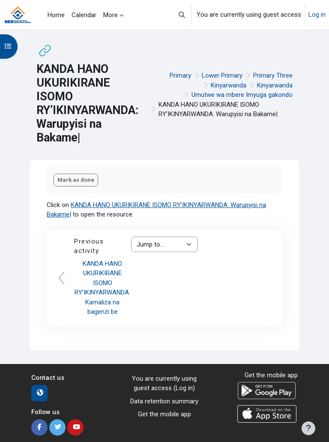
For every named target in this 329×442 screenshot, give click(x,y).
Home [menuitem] (56, 15)
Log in (317, 14)
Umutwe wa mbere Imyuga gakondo (242, 95)
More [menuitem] (110, 15)
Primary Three (273, 75)
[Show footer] (308, 428)
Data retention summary (164, 401)
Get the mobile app (164, 414)
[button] (181, 15)
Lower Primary (222, 75)
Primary (180, 75)
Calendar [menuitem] (84, 15)
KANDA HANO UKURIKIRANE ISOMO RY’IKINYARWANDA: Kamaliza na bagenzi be (102, 288)
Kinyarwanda (228, 85)
